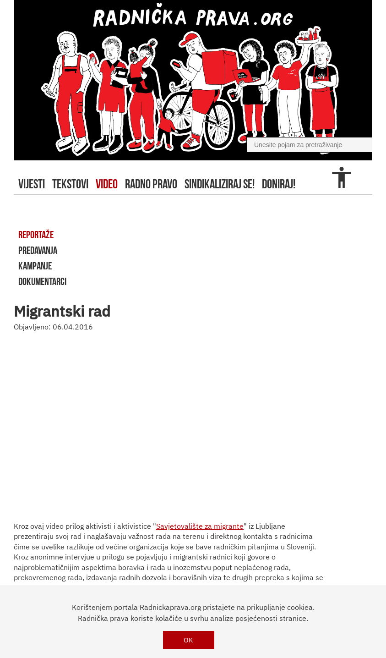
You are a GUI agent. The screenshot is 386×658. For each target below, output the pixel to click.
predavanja (37, 250)
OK (188, 640)
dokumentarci (42, 281)
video (107, 184)
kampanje (35, 265)
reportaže (36, 234)
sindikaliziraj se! (220, 184)
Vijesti (31, 184)
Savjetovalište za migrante (200, 526)
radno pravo (151, 184)
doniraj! (278, 184)
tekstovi (70, 184)
